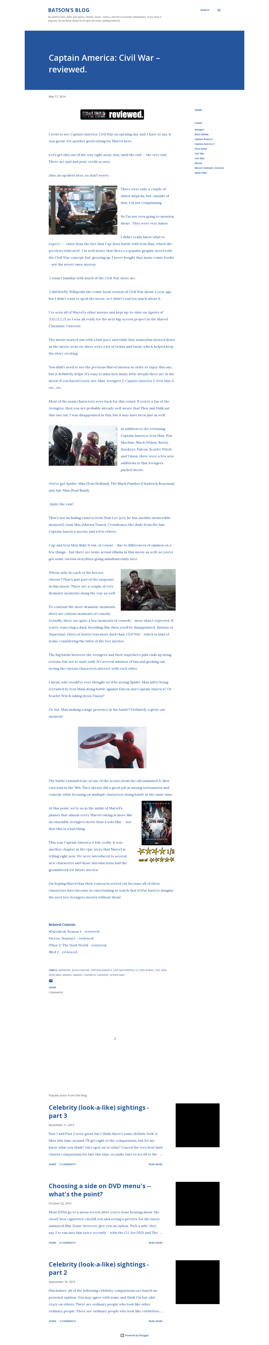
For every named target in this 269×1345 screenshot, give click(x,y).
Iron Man (199, 158)
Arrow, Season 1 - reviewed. (72, 938)
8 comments (68, 1242)
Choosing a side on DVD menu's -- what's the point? (100, 1190)
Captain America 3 (205, 144)
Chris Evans (201, 148)
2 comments (68, 1321)
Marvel (198, 163)
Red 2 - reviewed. (64, 952)
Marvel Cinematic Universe (209, 168)
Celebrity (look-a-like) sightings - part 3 (99, 1111)
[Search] (204, 10)
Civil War (199, 153)
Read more (156, 1164)
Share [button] (198, 110)
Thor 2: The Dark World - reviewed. (78, 945)
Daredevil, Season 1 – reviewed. (75, 931)
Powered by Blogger (134, 1335)
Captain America (204, 139)
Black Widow (202, 134)
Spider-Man (201, 172)
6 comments (68, 1164)
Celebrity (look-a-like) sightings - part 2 (99, 1268)
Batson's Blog (68, 10)
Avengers (199, 129)
